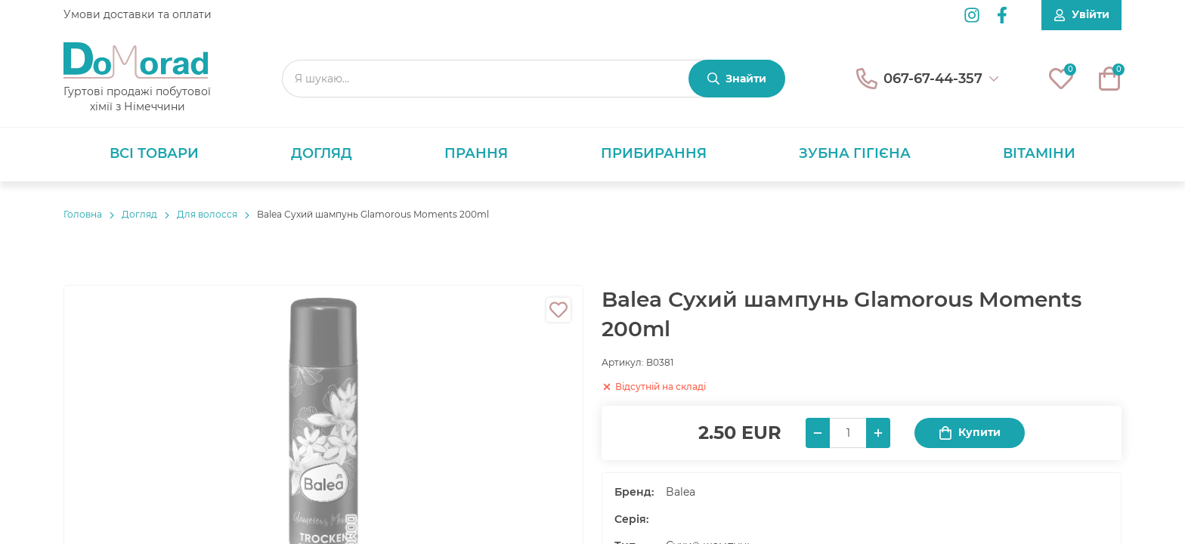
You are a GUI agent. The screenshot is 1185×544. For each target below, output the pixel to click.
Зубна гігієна (855, 153)
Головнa (82, 214)
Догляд (321, 153)
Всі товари (154, 153)
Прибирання (654, 153)
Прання (476, 153)
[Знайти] (736, 78)
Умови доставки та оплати (137, 14)
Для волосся (207, 214)
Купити (970, 432)
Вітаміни (1039, 153)
